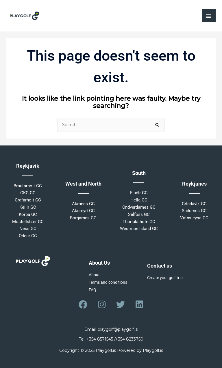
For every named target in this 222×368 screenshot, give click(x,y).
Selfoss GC (139, 214)
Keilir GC (27, 207)
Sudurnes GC (194, 210)
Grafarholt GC (28, 200)
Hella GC (138, 200)
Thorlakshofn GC (139, 221)
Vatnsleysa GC (194, 218)
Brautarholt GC (28, 185)
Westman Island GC (139, 228)
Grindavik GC (194, 203)
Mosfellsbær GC (28, 221)
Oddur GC (28, 235)
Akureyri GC (83, 210)
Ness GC (27, 228)
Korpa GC (28, 214)
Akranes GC (83, 203)
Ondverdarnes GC (139, 207)
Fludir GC (139, 192)
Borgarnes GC (83, 218)
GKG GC (28, 192)
